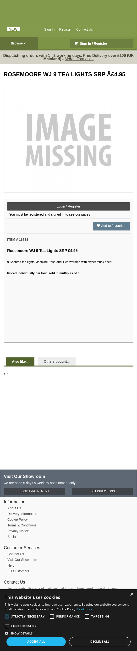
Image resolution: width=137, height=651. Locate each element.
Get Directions (102, 491)
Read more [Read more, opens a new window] (84, 609)
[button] (68, 633)
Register (65, 29)
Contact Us (84, 29)
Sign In (49, 29)
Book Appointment (34, 491)
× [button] (131, 594)
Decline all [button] (100, 642)
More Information (79, 59)
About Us (14, 508)
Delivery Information (22, 514)
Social (11, 537)
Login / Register (68, 206)
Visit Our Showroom (22, 560)
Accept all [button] (36, 642)
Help (10, 565)
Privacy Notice (18, 531)
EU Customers (18, 571)
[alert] (68, 620)
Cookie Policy (17, 519)
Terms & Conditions (21, 525)
